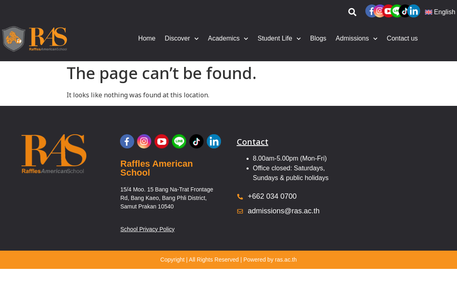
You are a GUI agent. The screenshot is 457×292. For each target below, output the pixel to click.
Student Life (279, 38)
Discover (181, 38)
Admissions (357, 38)
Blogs (318, 38)
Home (147, 38)
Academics (228, 38)
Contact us (402, 38)
